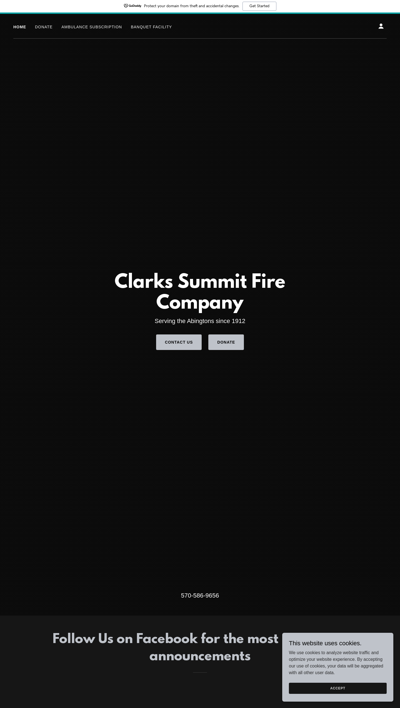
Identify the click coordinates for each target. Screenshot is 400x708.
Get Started (259, 6)
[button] (381, 26)
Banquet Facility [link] (151, 27)
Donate (226, 342)
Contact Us (179, 342)
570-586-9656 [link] (200, 595)
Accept (337, 688)
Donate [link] (43, 27)
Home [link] (19, 27)
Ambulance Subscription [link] (91, 27)
